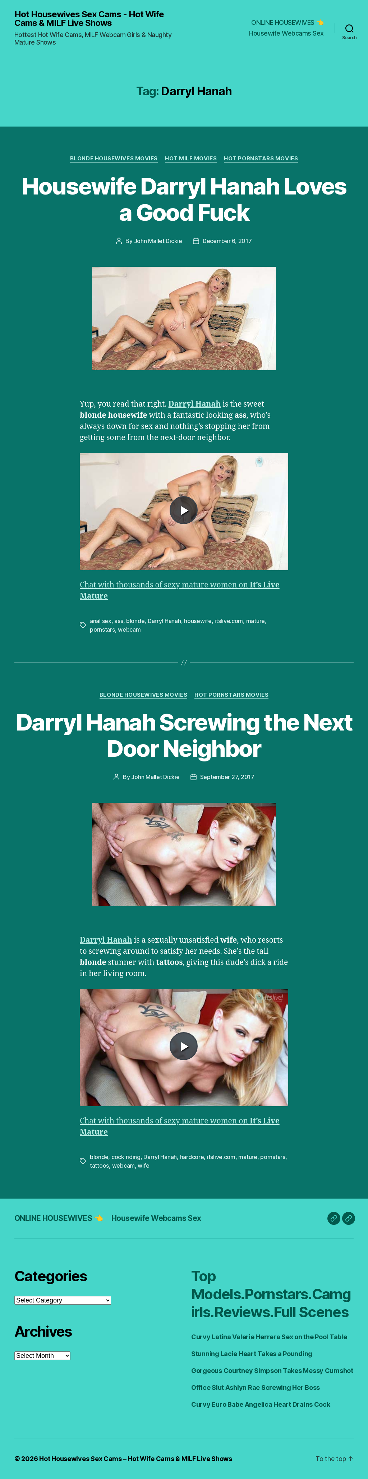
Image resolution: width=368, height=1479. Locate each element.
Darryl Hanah (195, 404)
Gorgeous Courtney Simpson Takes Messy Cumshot (272, 1370)
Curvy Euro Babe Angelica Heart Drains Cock (260, 1404)
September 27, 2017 (227, 776)
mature (255, 620)
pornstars (102, 629)
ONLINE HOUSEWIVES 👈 (287, 22)
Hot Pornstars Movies (261, 158)
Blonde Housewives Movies (114, 158)
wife (143, 1165)
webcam (129, 629)
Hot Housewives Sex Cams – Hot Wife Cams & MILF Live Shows (135, 1458)
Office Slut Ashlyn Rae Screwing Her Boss (255, 1387)
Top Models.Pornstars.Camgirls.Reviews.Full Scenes (271, 1294)
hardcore (192, 1156)
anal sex (100, 620)
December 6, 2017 (227, 240)
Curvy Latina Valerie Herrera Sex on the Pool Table (269, 1337)
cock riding (126, 1156)
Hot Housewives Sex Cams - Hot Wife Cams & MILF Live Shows (89, 18)
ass (118, 620)
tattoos (99, 1165)
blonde (135, 620)
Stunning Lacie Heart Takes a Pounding (251, 1353)
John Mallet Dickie (158, 240)
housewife (198, 620)
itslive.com (229, 620)
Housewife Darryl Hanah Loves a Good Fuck (184, 199)
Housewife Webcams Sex (286, 33)
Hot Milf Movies (191, 158)
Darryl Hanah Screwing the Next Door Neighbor (184, 735)
